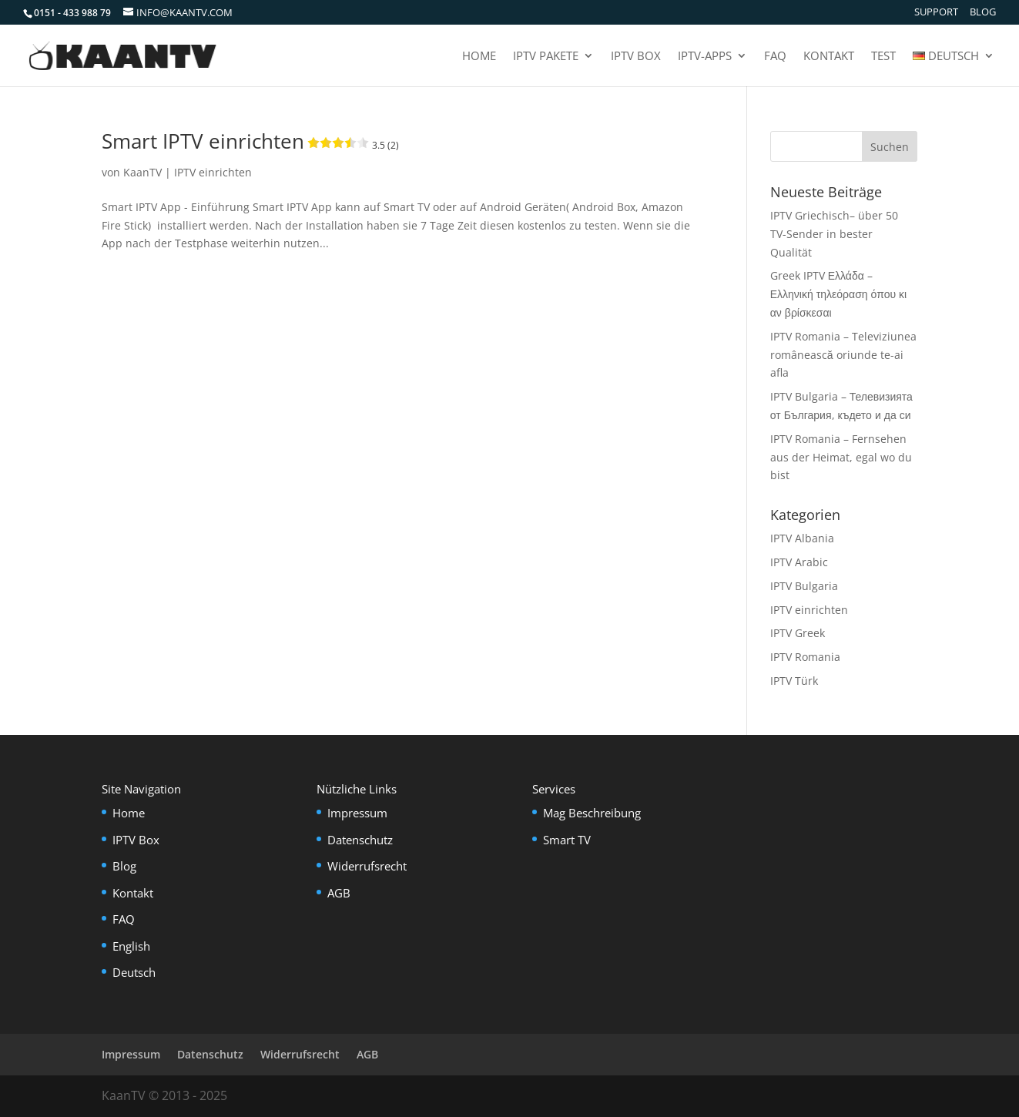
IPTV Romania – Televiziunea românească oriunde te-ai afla (843, 355)
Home (479, 56)
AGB (338, 893)
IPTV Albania (802, 538)
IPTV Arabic (799, 562)
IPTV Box (636, 56)
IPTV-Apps (705, 56)
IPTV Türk (794, 680)
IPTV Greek (797, 633)
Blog (983, 12)
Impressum (357, 812)
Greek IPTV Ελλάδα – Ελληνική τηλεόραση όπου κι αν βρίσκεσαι (838, 294)
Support (936, 12)
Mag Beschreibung (592, 812)
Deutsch (134, 972)
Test (883, 56)
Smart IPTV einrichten (250, 141)
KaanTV (142, 172)
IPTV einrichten (213, 172)
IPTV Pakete (545, 56)
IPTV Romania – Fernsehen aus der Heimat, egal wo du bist (841, 457)
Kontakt (828, 56)
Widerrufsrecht (367, 866)
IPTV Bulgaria (804, 586)
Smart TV (567, 839)
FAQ (775, 56)
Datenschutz (360, 839)
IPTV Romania (805, 656)
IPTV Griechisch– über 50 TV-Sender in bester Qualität (834, 234)
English (131, 946)
